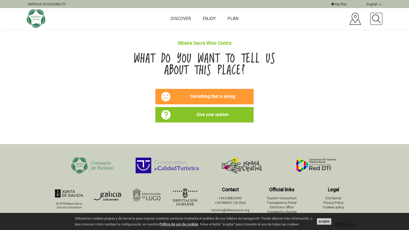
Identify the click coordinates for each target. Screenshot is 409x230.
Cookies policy (333, 207)
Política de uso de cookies (178, 224)
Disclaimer (333, 198)
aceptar (324, 221)
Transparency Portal (282, 203)
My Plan (339, 4)
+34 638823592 (230, 198)
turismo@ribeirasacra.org (230, 210)
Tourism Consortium (282, 198)
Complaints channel (282, 212)
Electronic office (282, 207)
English (373, 4)
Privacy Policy (333, 203)
